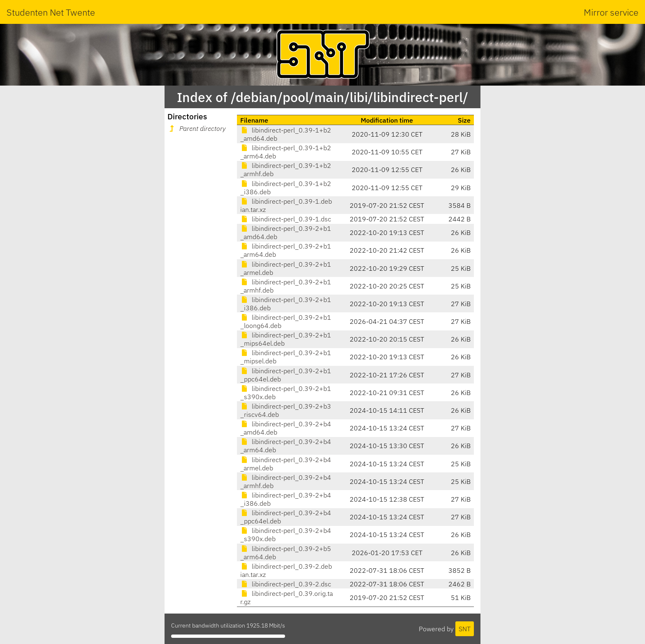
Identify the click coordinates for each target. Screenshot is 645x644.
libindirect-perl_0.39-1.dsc (285, 219)
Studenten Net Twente (51, 12)
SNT (465, 629)
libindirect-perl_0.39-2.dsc (285, 584)
